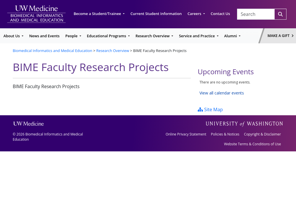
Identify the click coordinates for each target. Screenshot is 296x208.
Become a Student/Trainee (98, 13)
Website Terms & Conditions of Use (252, 144)
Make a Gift (281, 35)
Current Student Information (156, 13)
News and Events (44, 35)
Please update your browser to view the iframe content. (240, 87)
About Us (12, 35)
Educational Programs (107, 35)
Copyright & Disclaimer (262, 134)
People (71, 35)
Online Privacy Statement (186, 134)
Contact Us (220, 13)
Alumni (231, 35)
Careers (195, 13)
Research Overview (153, 35)
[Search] (280, 14)
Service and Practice (197, 35)
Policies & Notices (225, 134)
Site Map (210, 109)
